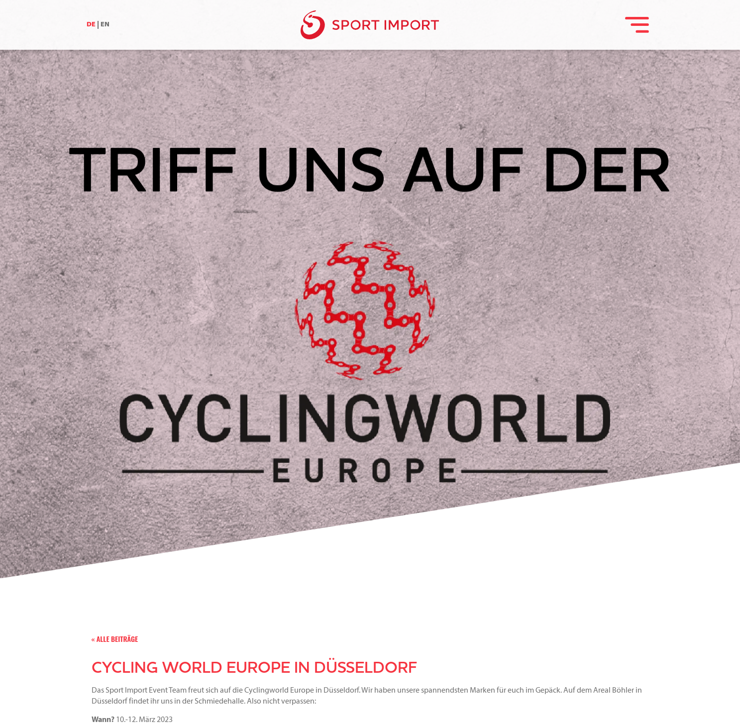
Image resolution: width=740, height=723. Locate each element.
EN (105, 24)
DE (91, 24)
